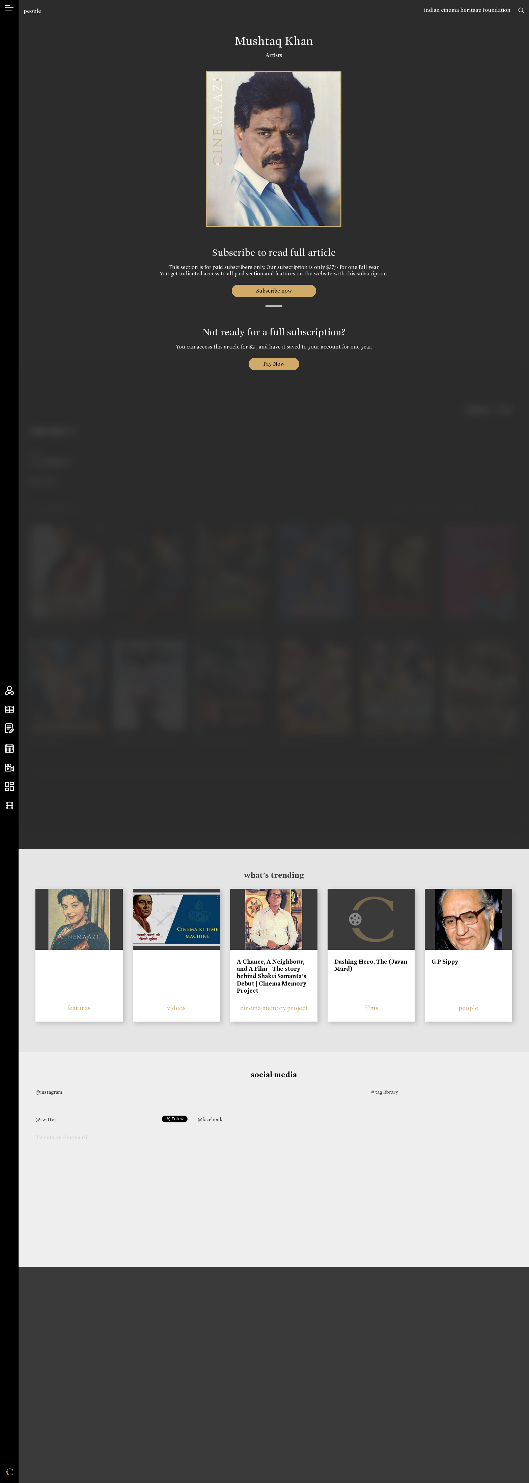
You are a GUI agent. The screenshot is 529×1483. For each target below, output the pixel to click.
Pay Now (274, 364)
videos (176, 1008)
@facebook (210, 1119)
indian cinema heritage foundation (467, 9)
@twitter (45, 1119)
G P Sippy (444, 961)
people (32, 10)
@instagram (48, 1092)
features (79, 1008)
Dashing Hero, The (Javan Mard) (370, 965)
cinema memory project (274, 1008)
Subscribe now (274, 290)
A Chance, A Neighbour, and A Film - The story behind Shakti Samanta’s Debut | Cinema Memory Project (271, 976)
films (371, 1008)
